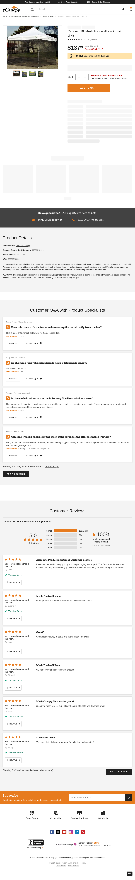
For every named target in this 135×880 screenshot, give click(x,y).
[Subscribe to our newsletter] (128, 797)
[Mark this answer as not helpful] (41, 343)
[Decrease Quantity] (78, 77)
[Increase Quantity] (85, 77)
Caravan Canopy (23, 246)
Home (5, 16)
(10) (80, 39)
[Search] (78, 9)
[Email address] (97, 797)
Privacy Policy (73, 866)
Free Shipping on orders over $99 (37, 2)
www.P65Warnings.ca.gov (68, 277)
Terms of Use (61, 866)
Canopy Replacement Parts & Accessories (24, 16)
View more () (52, 466)
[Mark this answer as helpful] (35, 343)
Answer (13, 343)
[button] (47, 220)
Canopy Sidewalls (48, 16)
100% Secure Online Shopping (98, 2)
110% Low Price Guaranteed (68, 2)
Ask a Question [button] (90, 39)
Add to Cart (88, 88)
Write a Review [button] (119, 772)
